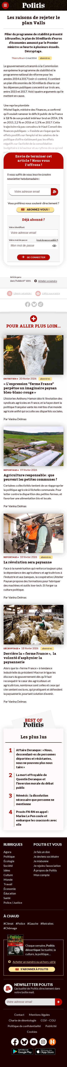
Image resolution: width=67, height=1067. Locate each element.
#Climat (8, 923)
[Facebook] (15, 1042)
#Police (20, 923)
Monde (8, 879)
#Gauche (32, 923)
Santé (7, 898)
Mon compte (41, 875)
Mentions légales (39, 1014)
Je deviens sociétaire (46, 856)
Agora (7, 851)
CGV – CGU (48, 1020)
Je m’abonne (41, 861)
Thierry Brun (18, 58)
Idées (7, 870)
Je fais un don (42, 851)
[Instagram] (43, 1042)
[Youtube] (34, 1042)
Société (8, 865)
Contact (19, 1014)
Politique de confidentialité (24, 1026)
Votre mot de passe (18, 240)
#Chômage (10, 928)
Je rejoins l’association (47, 865)
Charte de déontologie (22, 1020)
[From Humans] (52, 1042)
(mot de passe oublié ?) (47, 240)
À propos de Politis (45, 870)
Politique (9, 856)
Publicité (50, 1026)
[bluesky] (24, 1042)
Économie (10, 888)
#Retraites (47, 923)
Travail (8, 884)
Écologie (9, 861)
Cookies (32, 1031)
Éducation (10, 893)
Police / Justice (13, 902)
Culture (8, 875)
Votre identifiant (16, 227)
